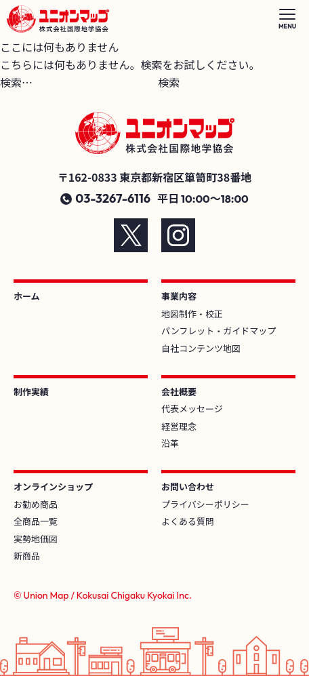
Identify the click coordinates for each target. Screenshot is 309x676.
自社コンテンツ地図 (201, 348)
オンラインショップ (53, 486)
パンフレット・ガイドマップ (218, 330)
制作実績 (31, 391)
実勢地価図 (36, 538)
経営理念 (179, 426)
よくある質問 (187, 521)
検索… (16, 82)
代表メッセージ (192, 408)
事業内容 (179, 296)
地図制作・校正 (192, 313)
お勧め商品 (36, 504)
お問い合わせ (187, 486)
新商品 (27, 555)
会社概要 (179, 391)
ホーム (27, 296)
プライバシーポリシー (205, 504)
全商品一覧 (36, 521)
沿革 (170, 443)
